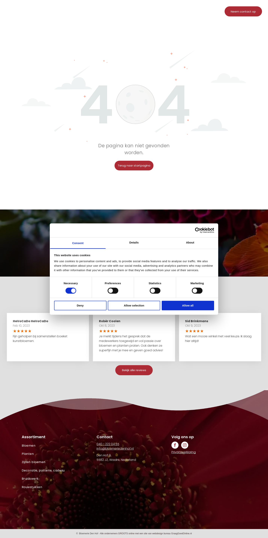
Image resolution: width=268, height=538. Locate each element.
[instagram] (184, 446)
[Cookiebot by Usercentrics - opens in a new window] (197, 230)
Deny (80, 305)
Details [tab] (134, 242)
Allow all (188, 305)
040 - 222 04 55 (108, 444)
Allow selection (134, 305)
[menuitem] (91, 13)
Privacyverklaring (183, 452)
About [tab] (190, 242)
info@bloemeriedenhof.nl (115, 448)
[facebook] (175, 446)
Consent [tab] (78, 243)
